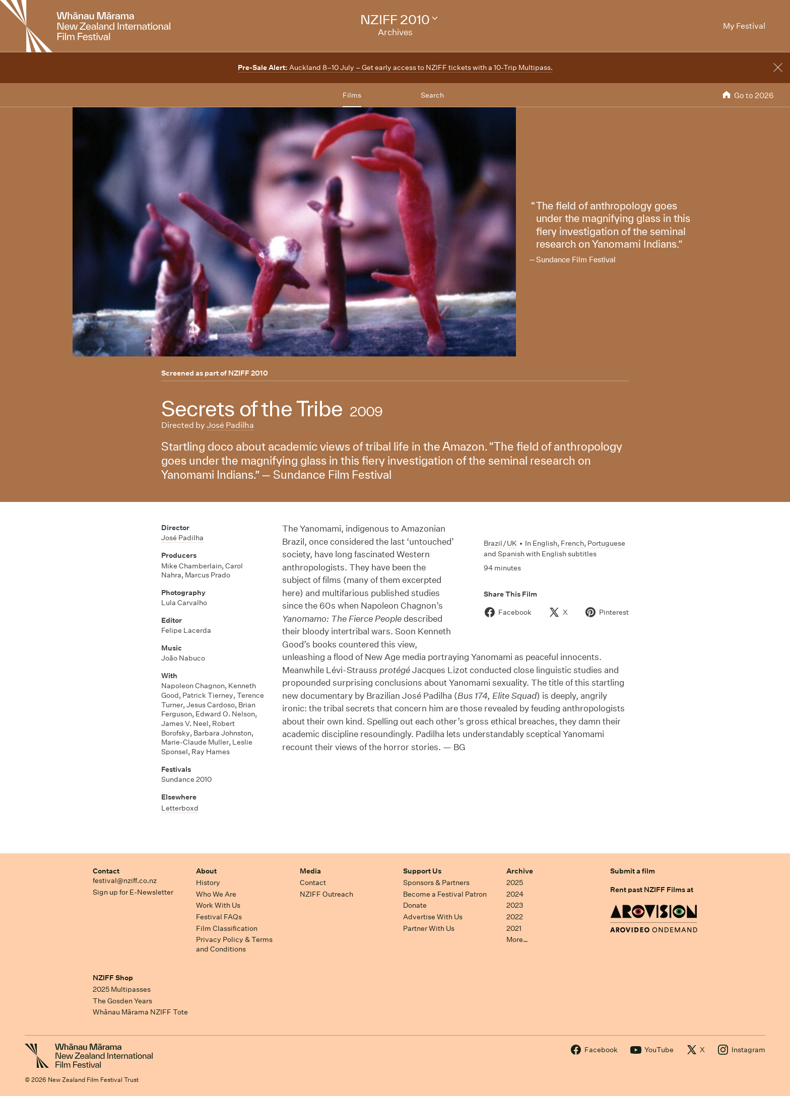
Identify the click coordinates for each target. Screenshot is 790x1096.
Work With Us (218, 905)
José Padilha (230, 425)
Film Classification (226, 928)
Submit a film (632, 870)
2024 (514, 894)
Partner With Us (428, 928)
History (208, 882)
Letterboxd (180, 808)
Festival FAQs (219, 916)
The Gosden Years (122, 1000)
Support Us (422, 870)
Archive (519, 870)
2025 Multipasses (122, 989)
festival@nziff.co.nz (125, 880)
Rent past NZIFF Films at (651, 889)
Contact (106, 870)
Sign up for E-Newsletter (133, 892)
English (545, 543)
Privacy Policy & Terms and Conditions (234, 944)
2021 (513, 928)
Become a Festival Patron (445, 894)
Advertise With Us (433, 916)
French (572, 543)
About (206, 870)
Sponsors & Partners (436, 882)
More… (517, 939)
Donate (415, 905)
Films (352, 95)
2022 (514, 916)
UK (512, 543)
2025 (514, 882)
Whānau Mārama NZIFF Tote (140, 1011)
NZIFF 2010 (248, 373)
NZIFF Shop (113, 977)
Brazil (493, 543)
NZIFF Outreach (326, 894)
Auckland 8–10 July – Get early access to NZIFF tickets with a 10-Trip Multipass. (395, 67)
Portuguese (606, 543)
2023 (514, 905)
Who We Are (216, 894)
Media (310, 870)
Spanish (511, 553)
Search (432, 95)
